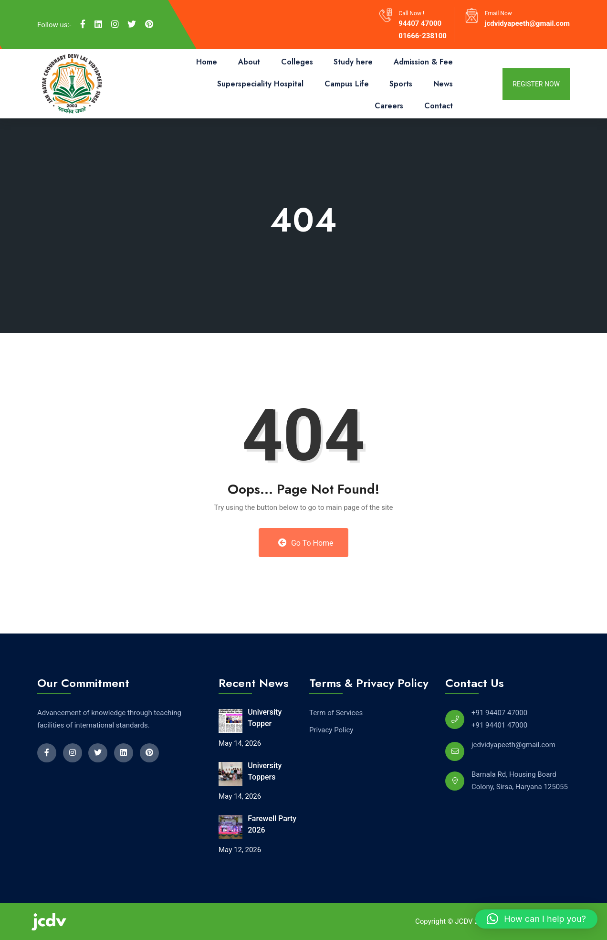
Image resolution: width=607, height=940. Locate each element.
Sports (400, 83)
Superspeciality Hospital (260, 83)
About (249, 61)
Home (206, 61)
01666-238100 (422, 36)
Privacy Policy (331, 730)
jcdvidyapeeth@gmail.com (527, 23)
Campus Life (346, 83)
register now (536, 84)
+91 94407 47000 (499, 712)
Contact (438, 105)
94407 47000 (419, 23)
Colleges (297, 61)
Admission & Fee (423, 61)
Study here (353, 61)
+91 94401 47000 (499, 725)
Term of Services (336, 712)
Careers (389, 105)
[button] (536, 919)
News (443, 83)
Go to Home (305, 543)
